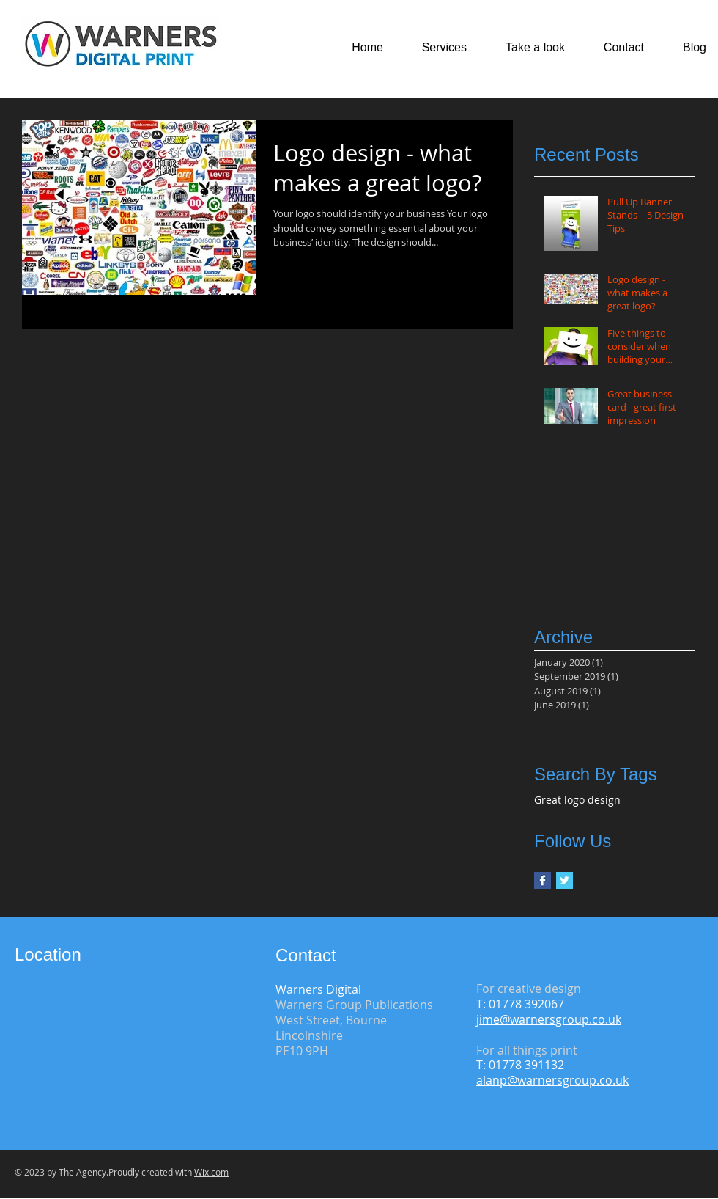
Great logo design (577, 800)
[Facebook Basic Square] (542, 880)
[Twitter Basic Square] (564, 880)
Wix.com (211, 1172)
